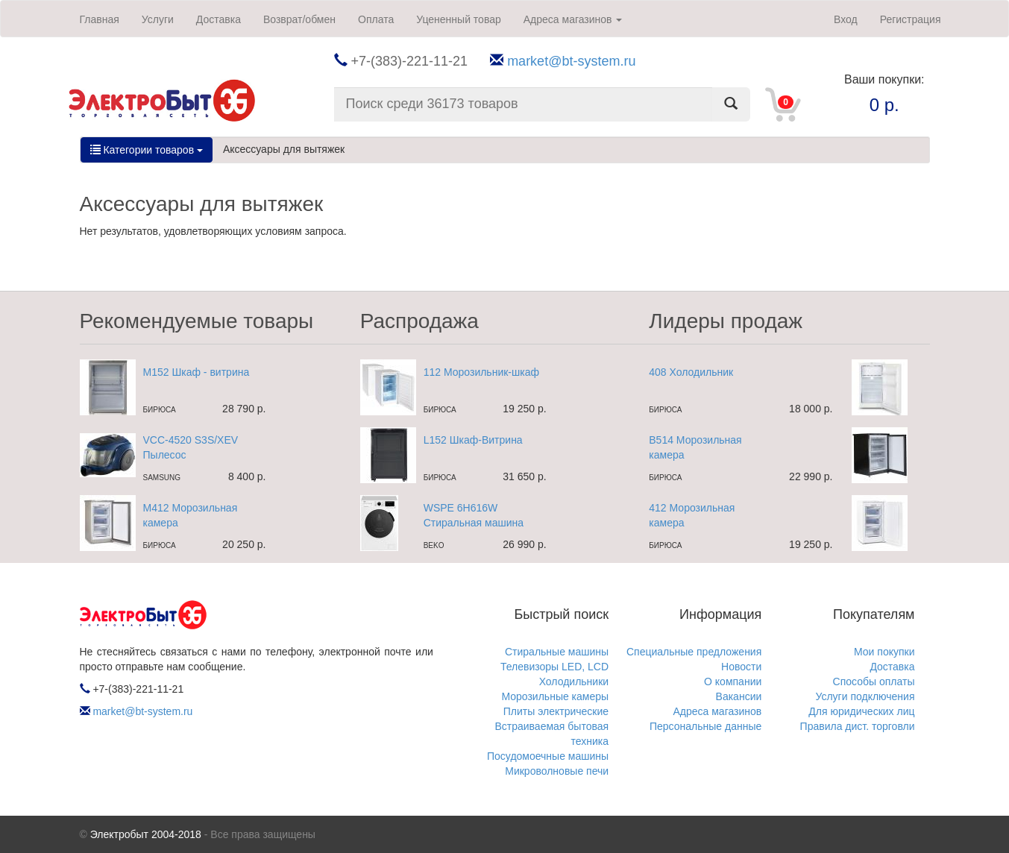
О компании (732, 681)
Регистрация (910, 19)
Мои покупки (884, 652)
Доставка (218, 19)
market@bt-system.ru (571, 61)
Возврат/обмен (299, 19)
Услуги (158, 19)
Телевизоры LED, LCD (554, 667)
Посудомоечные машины (548, 756)
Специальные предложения (693, 652)
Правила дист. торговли (857, 726)
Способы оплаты (874, 681)
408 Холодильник (691, 372)
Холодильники (574, 681)
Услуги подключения (864, 696)
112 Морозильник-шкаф (481, 372)
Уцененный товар (458, 19)
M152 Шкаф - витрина (196, 372)
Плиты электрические (556, 711)
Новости (741, 667)
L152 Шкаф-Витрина (473, 440)
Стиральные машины (557, 652)
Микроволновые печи (557, 771)
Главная (99, 19)
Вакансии (739, 696)
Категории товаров (146, 150)
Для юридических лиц (861, 711)
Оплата (376, 19)
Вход (846, 19)
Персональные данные (705, 726)
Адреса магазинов (573, 19)
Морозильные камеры (555, 696)
